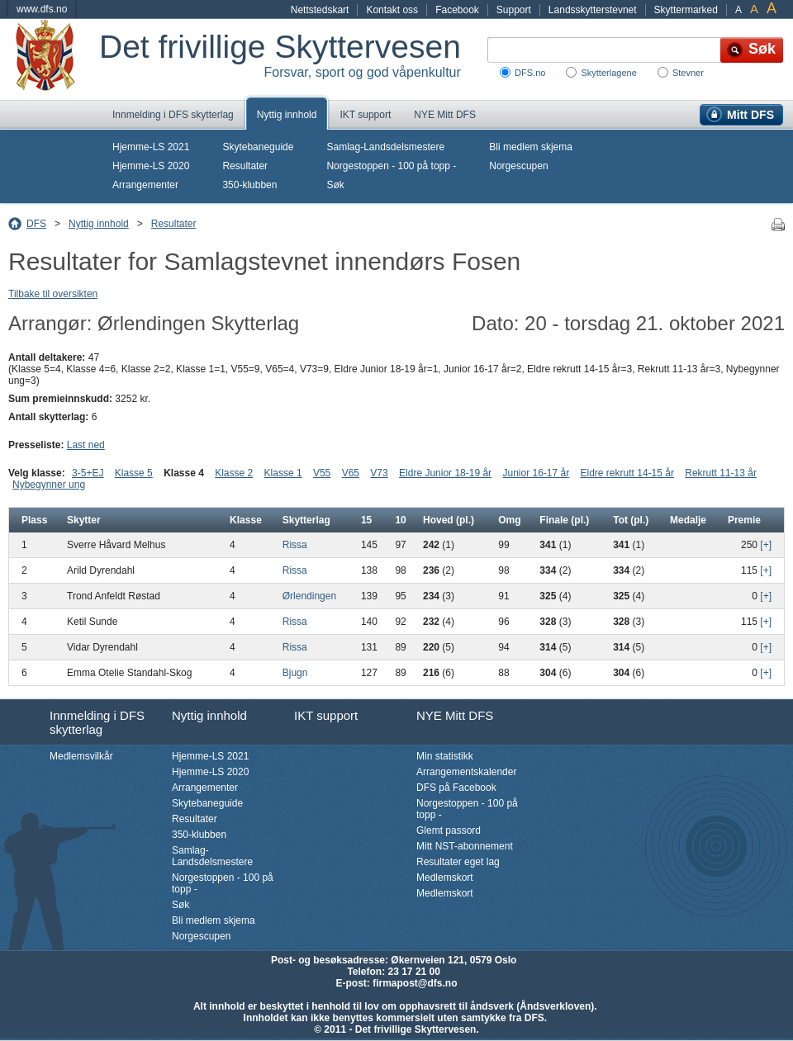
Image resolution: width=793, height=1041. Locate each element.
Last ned (86, 445)
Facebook (457, 10)
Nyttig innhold (287, 115)
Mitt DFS (750, 114)
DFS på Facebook (456, 787)
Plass (34, 520)
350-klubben (249, 185)
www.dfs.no (42, 9)
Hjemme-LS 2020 (150, 166)
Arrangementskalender (466, 772)
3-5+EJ (87, 473)
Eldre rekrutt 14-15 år (627, 473)
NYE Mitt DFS (445, 115)
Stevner (688, 73)
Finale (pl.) (564, 520)
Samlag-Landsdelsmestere (385, 147)
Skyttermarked (686, 10)
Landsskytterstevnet (592, 10)
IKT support (365, 115)
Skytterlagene (608, 73)
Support (513, 10)
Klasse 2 (234, 473)
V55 (321, 473)
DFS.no (530, 73)
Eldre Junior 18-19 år (445, 473)
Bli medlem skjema (530, 147)
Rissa (295, 545)
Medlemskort (444, 877)
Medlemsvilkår (81, 756)
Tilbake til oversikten (52, 294)
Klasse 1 (283, 473)
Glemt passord (448, 830)
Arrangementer (145, 185)
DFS (36, 223)
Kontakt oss (392, 10)
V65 (350, 473)
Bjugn (295, 673)
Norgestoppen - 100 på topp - (391, 166)
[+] (766, 545)
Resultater (245, 166)
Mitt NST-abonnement (464, 846)
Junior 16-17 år (535, 473)
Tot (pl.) (630, 520)
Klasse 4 (184, 473)
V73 (378, 473)
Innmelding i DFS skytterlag (173, 115)
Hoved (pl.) (448, 520)
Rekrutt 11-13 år (721, 473)
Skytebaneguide (257, 147)
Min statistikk (444, 756)
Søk (335, 185)
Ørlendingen (309, 596)
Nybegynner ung (48, 484)
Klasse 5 (134, 473)
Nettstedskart (320, 10)
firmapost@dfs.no (415, 983)
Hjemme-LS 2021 (150, 147)
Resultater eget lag (458, 862)
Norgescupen (518, 166)
